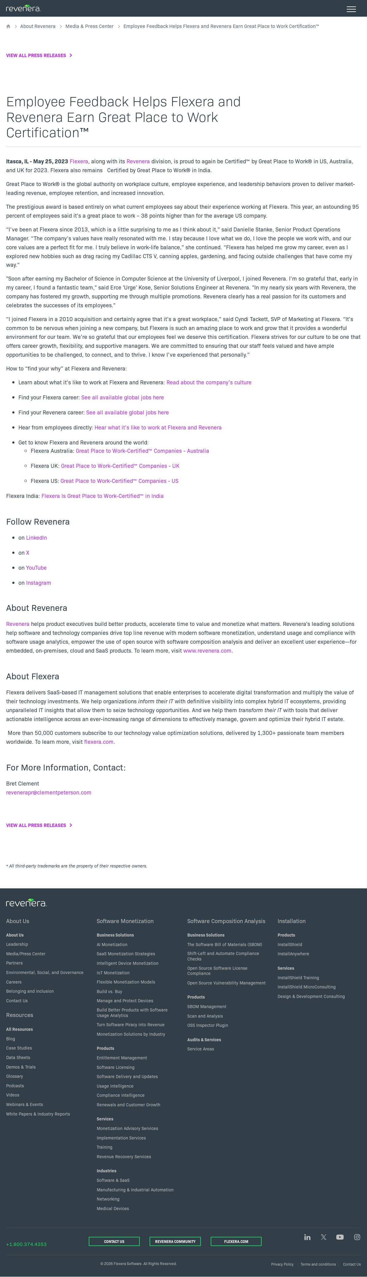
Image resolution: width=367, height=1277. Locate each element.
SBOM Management (206, 1006)
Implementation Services (121, 1138)
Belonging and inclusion (30, 991)
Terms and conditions (318, 1264)
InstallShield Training (298, 977)
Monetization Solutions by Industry (131, 1034)
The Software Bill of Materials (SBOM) (224, 944)
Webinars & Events (24, 1104)
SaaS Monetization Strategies (126, 953)
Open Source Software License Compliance (217, 970)
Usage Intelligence (115, 1086)
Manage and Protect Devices (125, 1000)
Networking (108, 1199)
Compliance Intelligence (121, 1095)
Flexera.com (236, 1241)
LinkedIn (36, 537)
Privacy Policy (282, 1264)
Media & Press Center (89, 25)
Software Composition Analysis (226, 921)
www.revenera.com (207, 650)
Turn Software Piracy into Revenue (131, 1024)
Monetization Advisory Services (127, 1128)
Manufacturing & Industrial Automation (135, 1189)
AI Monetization (112, 944)
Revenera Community (175, 1241)
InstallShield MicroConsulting (307, 987)
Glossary (14, 1076)
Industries (106, 1170)
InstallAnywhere (293, 953)
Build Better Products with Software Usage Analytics (132, 1012)
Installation (292, 921)
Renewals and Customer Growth (128, 1104)
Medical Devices (113, 1208)
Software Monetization (125, 921)
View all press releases (36, 55)
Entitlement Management (122, 1057)
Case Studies (19, 1048)
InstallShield (290, 944)
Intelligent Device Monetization (127, 963)
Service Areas (200, 1049)
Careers (13, 982)
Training (104, 1147)
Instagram (38, 582)
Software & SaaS (113, 1180)
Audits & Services (204, 1039)
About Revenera (38, 25)
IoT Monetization (113, 972)
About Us (17, 921)
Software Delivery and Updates (127, 1076)
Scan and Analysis (205, 1016)
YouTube (36, 567)
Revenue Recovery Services (124, 1156)
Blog (10, 1038)
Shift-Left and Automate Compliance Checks (223, 956)
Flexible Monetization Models (126, 982)
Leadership (17, 944)
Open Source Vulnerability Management (226, 983)
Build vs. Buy (109, 991)
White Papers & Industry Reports (38, 1114)
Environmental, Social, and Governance (45, 972)
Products (105, 1048)
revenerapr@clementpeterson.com (49, 792)
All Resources (19, 1029)
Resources (19, 1015)
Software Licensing (116, 1067)
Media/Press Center (25, 953)
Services (105, 1119)
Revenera (139, 161)
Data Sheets (18, 1057)
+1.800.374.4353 (26, 1243)
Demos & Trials (21, 1067)
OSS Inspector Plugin (207, 1025)
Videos (12, 1095)
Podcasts (15, 1085)
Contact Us (17, 1000)
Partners (14, 963)
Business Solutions (115, 935)
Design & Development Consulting (311, 996)
